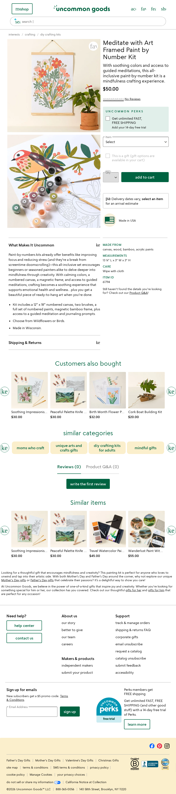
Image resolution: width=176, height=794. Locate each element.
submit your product (77, 672)
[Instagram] (167, 745)
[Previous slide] (4, 447)
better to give (72, 630)
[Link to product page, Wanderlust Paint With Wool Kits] (146, 529)
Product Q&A (138, 292)
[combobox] (88, 21)
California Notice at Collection (86, 782)
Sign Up (70, 711)
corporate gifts (126, 637)
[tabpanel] (88, 485)
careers (67, 644)
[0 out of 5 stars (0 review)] (122, 99)
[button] (93, 46)
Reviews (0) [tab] (69, 466)
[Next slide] (171, 447)
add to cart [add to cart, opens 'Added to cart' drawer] (144, 177)
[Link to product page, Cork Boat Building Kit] (146, 390)
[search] (16, 21)
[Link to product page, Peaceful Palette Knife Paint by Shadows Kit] (68, 390)
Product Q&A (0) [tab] (102, 466)
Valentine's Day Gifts (80, 760)
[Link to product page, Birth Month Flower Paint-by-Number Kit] (107, 390)
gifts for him (156, 590)
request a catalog (128, 651)
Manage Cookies (41, 774)
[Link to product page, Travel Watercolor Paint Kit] (107, 529)
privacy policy (99, 767)
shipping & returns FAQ (133, 630)
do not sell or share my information (33, 782)
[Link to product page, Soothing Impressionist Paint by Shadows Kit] (29, 390)
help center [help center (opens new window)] (24, 625)
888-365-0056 (65, 789)
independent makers (77, 665)
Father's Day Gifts (18, 760)
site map (12, 767)
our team (68, 637)
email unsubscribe (129, 644)
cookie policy (15, 774)
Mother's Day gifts (13, 580)
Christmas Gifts (108, 760)
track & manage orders (132, 623)
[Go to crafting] (30, 34)
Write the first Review (88, 484)
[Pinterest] (159, 745)
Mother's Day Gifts (48, 760)
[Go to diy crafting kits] (50, 34)
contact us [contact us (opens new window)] (24, 638)
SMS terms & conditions (69, 767)
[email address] (31, 712)
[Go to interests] (14, 34)
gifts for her (133, 590)
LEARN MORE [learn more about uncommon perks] (137, 724)
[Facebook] (151, 745)
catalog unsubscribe (130, 658)
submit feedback (128, 665)
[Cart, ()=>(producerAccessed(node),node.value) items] (163, 8)
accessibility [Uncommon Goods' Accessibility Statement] (124, 672)
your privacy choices (71, 774)
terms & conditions (35, 767)
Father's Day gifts (42, 580)
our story (68, 623)
